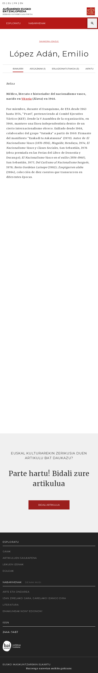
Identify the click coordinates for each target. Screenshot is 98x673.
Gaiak (7, 551)
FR (15, 3)
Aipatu (89, 68)
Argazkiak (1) (38, 68)
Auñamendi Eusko (18, 11)
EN (21, 3)
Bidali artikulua (49, 504)
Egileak (8, 570)
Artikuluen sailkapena (20, 557)
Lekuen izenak (13, 564)
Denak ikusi (33, 582)
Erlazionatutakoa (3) (65, 68)
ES (4, 3)
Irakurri (18, 68)
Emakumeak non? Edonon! (22, 611)
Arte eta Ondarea (16, 591)
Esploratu (13, 23)
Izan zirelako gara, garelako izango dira (34, 598)
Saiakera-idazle (49, 41)
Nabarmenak (37, 23)
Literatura (11, 604)
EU (9, 3)
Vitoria (26, 98)
